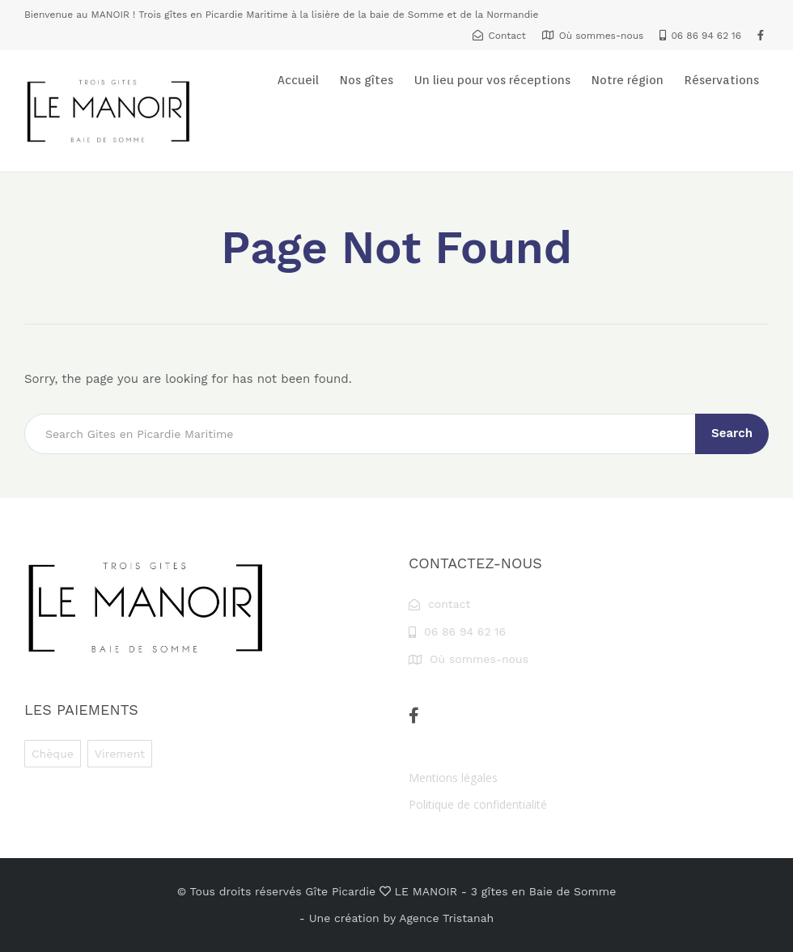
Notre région (628, 80)
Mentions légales (453, 777)
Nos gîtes (366, 80)
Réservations (722, 80)
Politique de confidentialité (478, 804)
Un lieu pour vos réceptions (492, 80)
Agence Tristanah (446, 918)
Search (732, 433)
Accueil (298, 80)
